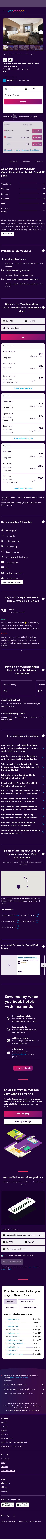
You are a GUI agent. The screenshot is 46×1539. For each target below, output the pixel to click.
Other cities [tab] (10, 1302)
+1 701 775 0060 (10, 77)
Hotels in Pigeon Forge (14, 1354)
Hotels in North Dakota (32, 1406)
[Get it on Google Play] (7, 1504)
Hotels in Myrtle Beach (13, 1340)
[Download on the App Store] (22, 1504)
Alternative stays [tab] (26, 1302)
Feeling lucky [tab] (11, 1307)
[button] (4, 11)
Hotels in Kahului (11, 1326)
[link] (23, 1068)
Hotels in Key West (12, 1333)
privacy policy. (6, 1269)
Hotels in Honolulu (12, 1330)
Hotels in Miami (10, 1351)
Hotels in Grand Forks (21, 1408)
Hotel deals (12, 1403)
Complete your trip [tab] (28, 1307)
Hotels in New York (12, 1319)
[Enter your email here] (25, 1249)
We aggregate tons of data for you (24, 1389)
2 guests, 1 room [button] (12, 95)
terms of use (32, 1267)
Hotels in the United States (12, 1406)
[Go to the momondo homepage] (16, 11)
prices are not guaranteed (19, 1377)
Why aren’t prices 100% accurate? (24, 1393)
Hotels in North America (27, 1403)
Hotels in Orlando (11, 1337)
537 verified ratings (21, 81)
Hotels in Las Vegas (12, 1323)
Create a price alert (19, 1054)
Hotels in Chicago (12, 1347)
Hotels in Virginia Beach (14, 1344)
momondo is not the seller (24, 1384)
